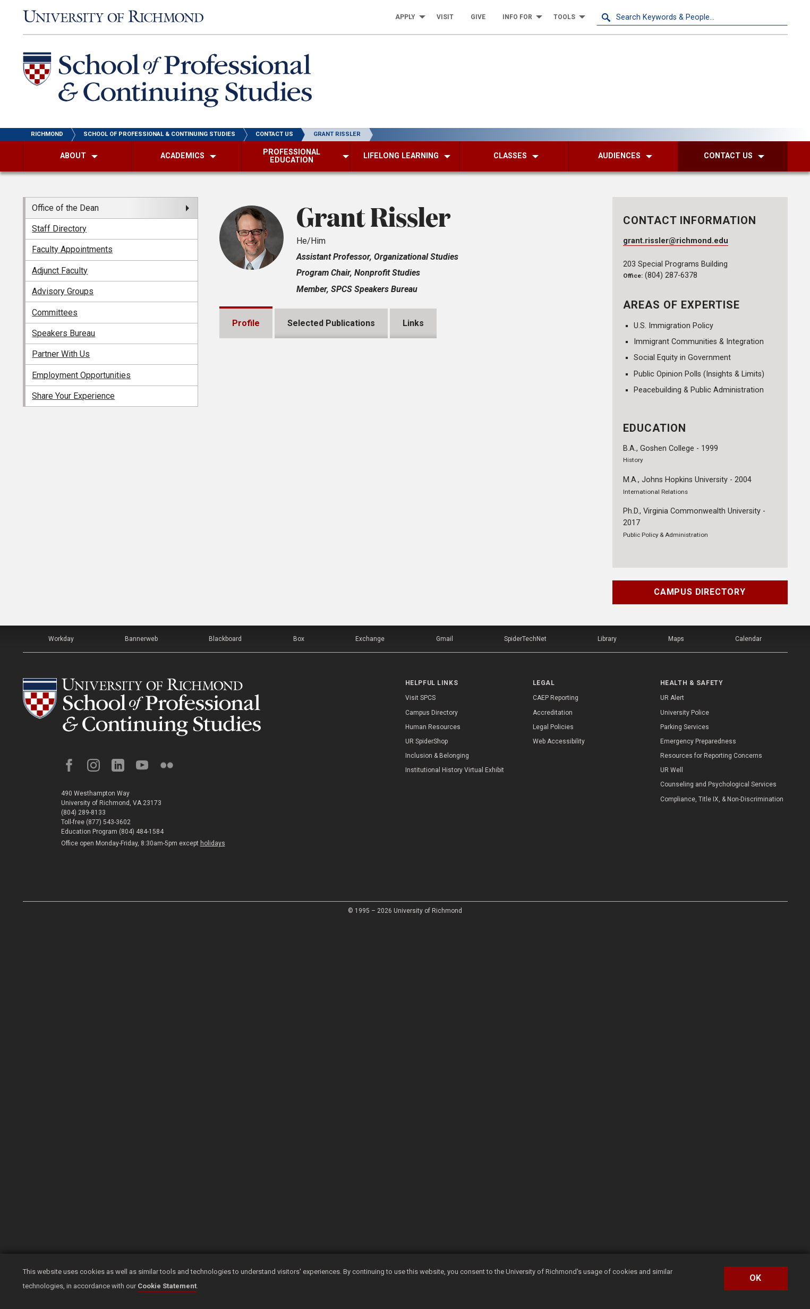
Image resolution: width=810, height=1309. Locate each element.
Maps (676, 1024)
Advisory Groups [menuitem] (62, 291)
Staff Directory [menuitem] (59, 229)
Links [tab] (413, 323)
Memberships (272, 825)
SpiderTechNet (525, 1024)
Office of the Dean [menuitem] (65, 208)
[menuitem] (407, 17)
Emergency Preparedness (698, 1126)
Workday (61, 1024)
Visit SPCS (420, 1083)
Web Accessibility (559, 1126)
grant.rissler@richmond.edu (675, 240)
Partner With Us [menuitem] (61, 354)
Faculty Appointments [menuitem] (72, 249)
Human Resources (433, 1112)
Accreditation (553, 1097)
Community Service (284, 927)
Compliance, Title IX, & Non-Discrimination (721, 1184)
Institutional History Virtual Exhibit (454, 1155)
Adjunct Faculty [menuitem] (60, 271)
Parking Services (684, 1112)
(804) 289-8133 (83, 1197)
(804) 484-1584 (141, 1216)
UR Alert (672, 1083)
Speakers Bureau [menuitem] (63, 333)
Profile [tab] (246, 323)
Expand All (542, 700)
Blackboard (225, 1024)
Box (298, 1024)
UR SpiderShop (426, 1126)
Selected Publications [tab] (331, 323)
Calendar (748, 1024)
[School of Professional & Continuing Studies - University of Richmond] (167, 81)
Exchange (370, 1024)
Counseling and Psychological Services (718, 1170)
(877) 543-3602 (108, 1207)
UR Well (671, 1155)
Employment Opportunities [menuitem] (81, 375)
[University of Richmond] (118, 16)
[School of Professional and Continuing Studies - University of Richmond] (142, 1092)
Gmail (444, 1024)
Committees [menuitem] (55, 312)
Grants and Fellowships (291, 723)
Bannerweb (141, 1024)
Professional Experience (295, 859)
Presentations (274, 791)
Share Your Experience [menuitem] (73, 396)
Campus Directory (700, 592)
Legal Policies (553, 1112)
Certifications (272, 893)
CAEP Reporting (555, 1083)
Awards (260, 757)
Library (607, 1024)
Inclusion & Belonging (437, 1140)
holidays (212, 1228)
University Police (684, 1097)
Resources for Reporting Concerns (711, 1140)
